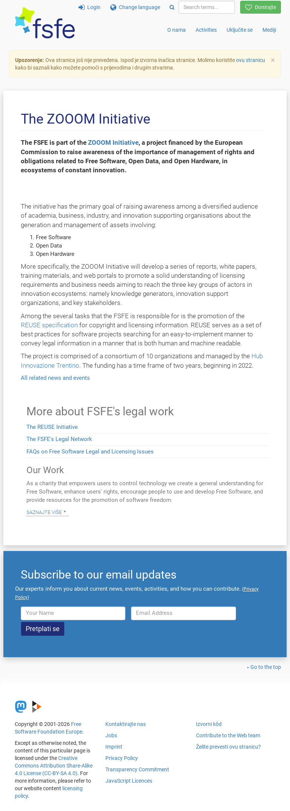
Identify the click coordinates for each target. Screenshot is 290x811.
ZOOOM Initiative (113, 142)
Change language (135, 7)
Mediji (269, 30)
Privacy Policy (121, 758)
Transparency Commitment (137, 769)
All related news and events (55, 378)
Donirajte (260, 7)
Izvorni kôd (209, 724)
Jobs (111, 735)
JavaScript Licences (128, 781)
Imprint (113, 747)
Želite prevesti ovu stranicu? (228, 747)
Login (89, 7)
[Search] (172, 7)
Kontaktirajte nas (125, 724)
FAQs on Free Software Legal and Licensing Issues (90, 451)
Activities (206, 30)
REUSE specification (49, 325)
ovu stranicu (250, 60)
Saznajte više (44, 512)
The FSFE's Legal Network (59, 439)
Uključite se (240, 30)
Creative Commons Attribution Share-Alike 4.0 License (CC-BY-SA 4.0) (54, 765)
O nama (176, 30)
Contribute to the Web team (228, 735)
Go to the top (265, 667)
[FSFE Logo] (45, 23)
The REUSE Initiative (52, 427)
